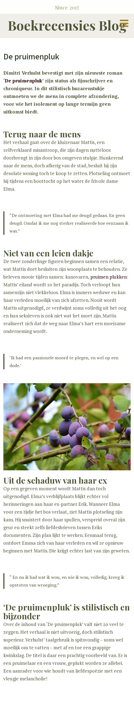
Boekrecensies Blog (67, 25)
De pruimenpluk (23, 80)
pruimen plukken (108, 277)
